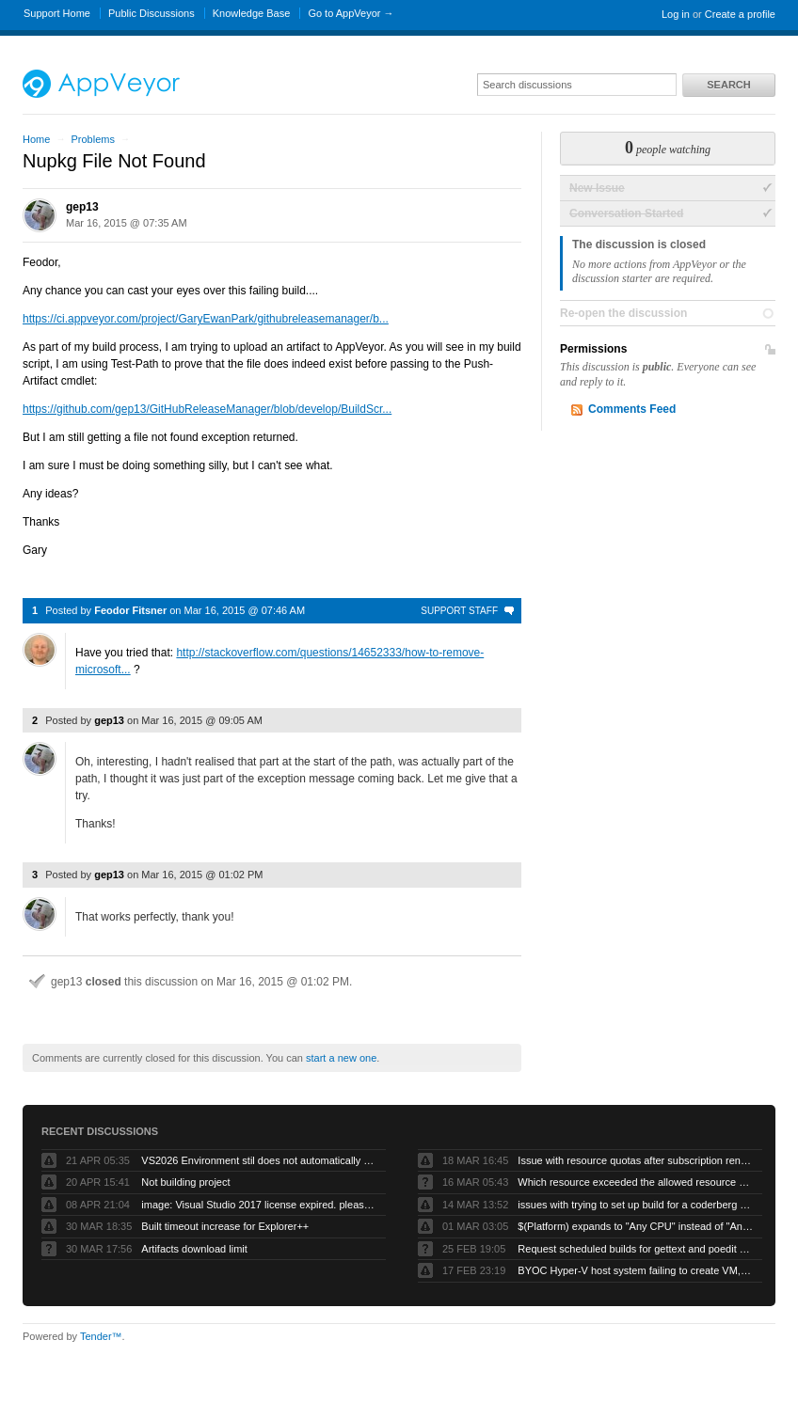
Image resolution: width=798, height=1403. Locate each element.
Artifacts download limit (194, 1248)
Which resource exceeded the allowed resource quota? (635, 1182)
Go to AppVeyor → (350, 13)
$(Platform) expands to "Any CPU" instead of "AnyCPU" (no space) (635, 1226)
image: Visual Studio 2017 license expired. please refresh (258, 1204)
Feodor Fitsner (130, 610)
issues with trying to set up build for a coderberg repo (635, 1204)
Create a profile (740, 14)
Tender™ (101, 1336)
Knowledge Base (252, 13)
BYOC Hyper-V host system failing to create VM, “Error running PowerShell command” (635, 1270)
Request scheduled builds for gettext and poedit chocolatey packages (635, 1248)
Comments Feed (632, 409)
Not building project (185, 1182)
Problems (92, 139)
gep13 (82, 206)
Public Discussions (151, 13)
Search (728, 84)
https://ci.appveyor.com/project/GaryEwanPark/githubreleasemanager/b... (206, 318)
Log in (676, 14)
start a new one (341, 1058)
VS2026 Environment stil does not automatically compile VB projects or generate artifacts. (258, 1160)
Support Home (57, 13)
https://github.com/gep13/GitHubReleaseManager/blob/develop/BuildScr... (207, 409)
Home (36, 139)
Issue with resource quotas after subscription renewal (635, 1160)
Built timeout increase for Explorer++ (225, 1226)
